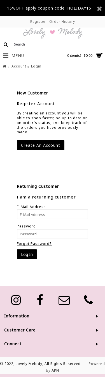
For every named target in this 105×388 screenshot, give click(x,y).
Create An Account (40, 145)
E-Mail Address (31, 206)
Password (26, 226)
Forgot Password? (34, 243)
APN (55, 370)
